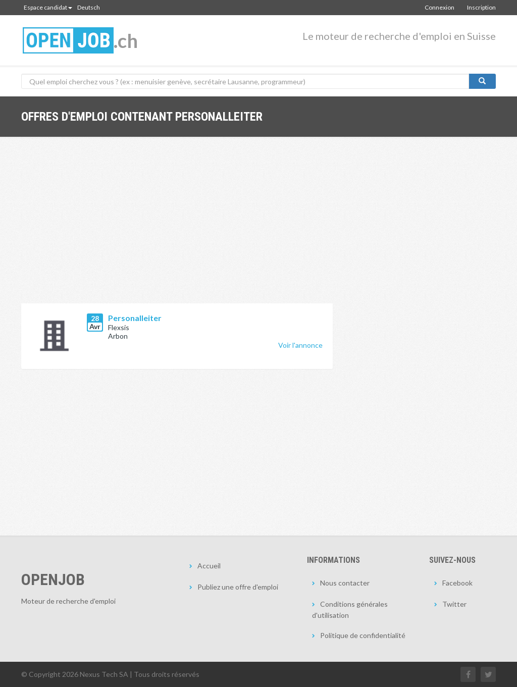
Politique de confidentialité (362, 635)
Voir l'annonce (300, 345)
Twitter (454, 604)
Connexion (439, 7)
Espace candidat (48, 7)
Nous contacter (345, 582)
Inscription (481, 7)
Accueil (209, 565)
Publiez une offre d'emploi (237, 587)
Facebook (457, 582)
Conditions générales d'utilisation (350, 609)
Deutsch (88, 7)
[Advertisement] (177, 227)
